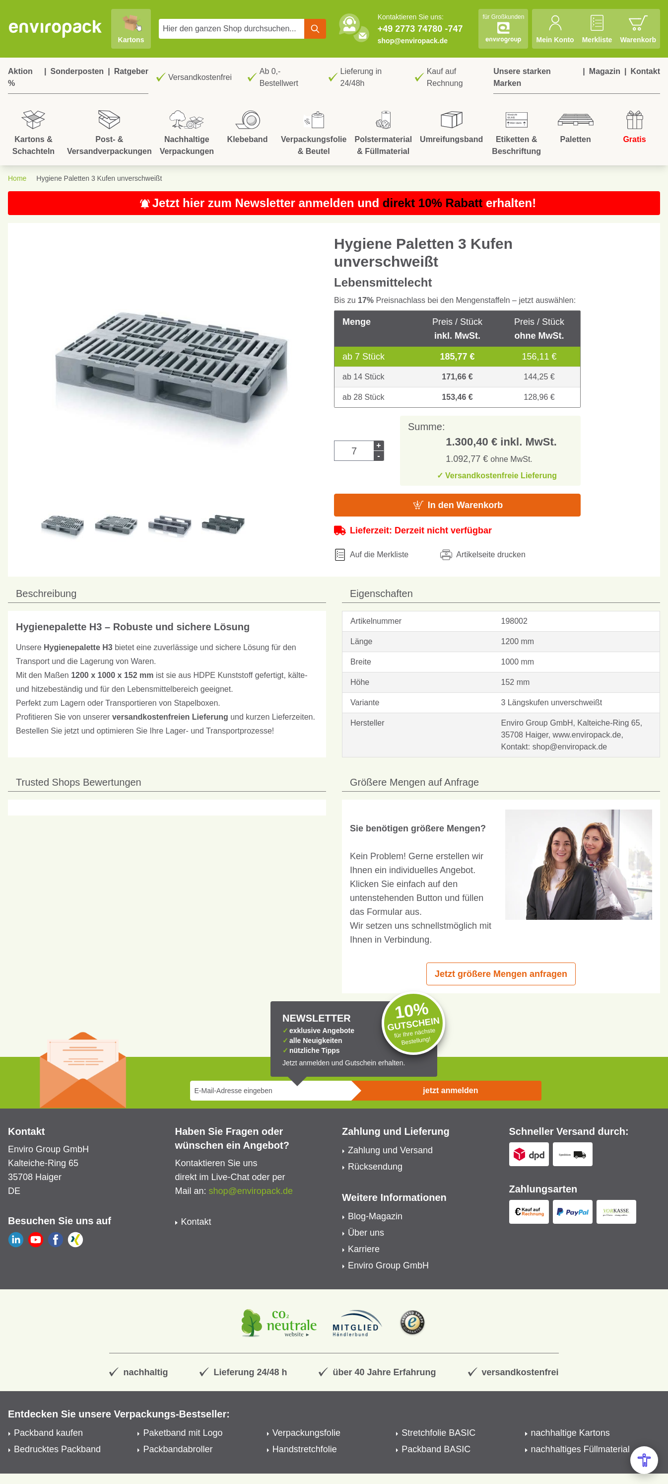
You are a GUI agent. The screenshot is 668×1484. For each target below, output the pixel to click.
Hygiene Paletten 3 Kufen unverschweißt (99, 178)
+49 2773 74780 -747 (420, 29)
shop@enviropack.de (413, 41)
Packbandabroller (177, 1449)
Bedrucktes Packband (57, 1449)
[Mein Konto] (555, 29)
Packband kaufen (48, 1433)
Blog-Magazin (375, 1216)
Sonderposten (77, 71)
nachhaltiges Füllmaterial (580, 1449)
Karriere (364, 1249)
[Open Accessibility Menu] (644, 1460)
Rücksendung (375, 1167)
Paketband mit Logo (182, 1433)
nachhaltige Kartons (570, 1433)
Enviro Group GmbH (388, 1265)
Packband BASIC (435, 1449)
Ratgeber (131, 71)
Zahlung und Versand (390, 1150)
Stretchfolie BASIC (438, 1433)
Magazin (604, 71)
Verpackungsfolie (306, 1433)
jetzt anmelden (450, 1090)
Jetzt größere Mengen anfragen (501, 974)
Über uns (366, 1233)
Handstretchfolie (304, 1449)
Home (17, 178)
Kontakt (645, 71)
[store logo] (55, 29)
